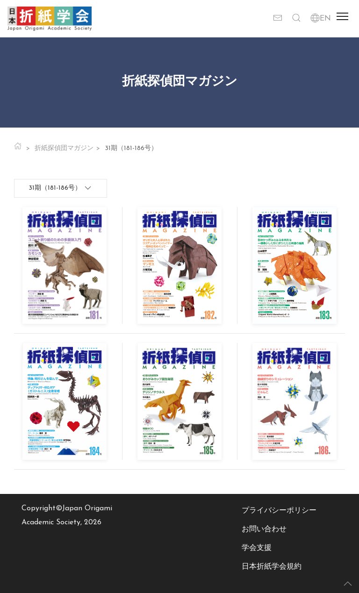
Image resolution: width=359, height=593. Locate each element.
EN (320, 18)
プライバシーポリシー (279, 510)
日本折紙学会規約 (272, 567)
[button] (296, 19)
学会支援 (257, 548)
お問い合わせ (264, 529)
